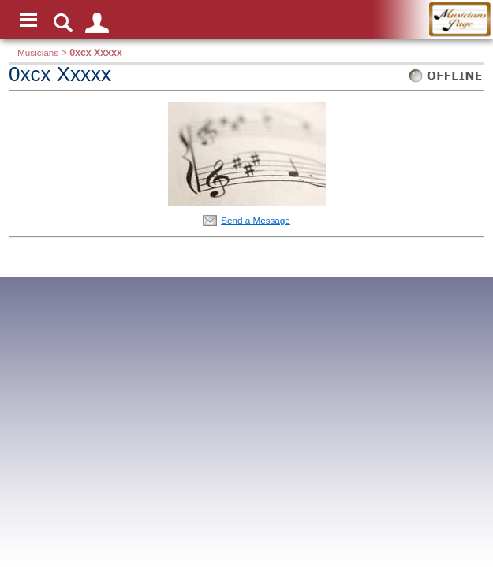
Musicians (37, 52)
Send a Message (255, 220)
